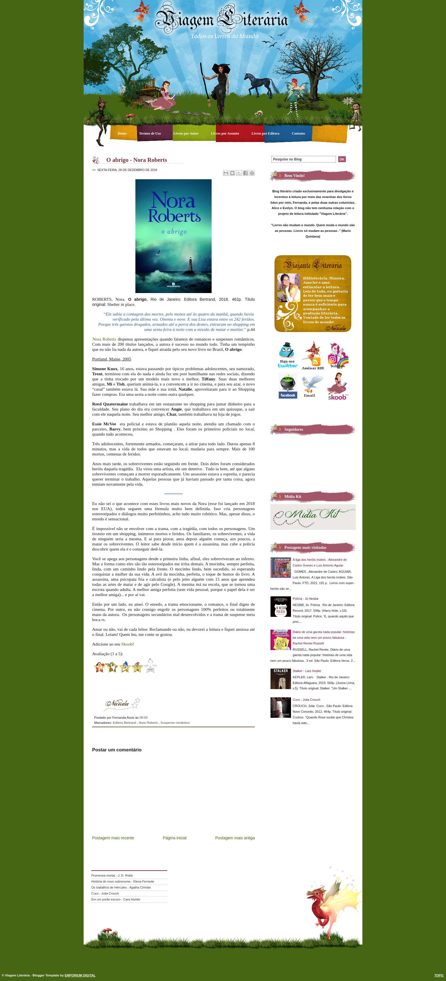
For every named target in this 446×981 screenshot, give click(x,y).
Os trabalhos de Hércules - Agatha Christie (121, 887)
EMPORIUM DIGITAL (80, 975)
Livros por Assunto (225, 133)
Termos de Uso (150, 133)
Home (122, 133)
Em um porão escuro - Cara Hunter (115, 899)
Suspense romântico (175, 722)
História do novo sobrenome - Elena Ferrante (122, 881)
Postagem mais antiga (235, 838)
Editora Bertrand (125, 722)
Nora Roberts (104, 339)
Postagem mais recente (113, 838)
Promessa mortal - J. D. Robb (112, 875)
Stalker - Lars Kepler (307, 671)
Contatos (298, 133)
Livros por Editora (265, 133)
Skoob (127, 644)
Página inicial (175, 838)
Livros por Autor (186, 133)
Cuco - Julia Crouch (306, 699)
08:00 (143, 717)
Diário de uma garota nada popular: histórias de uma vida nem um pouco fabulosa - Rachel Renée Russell (324, 637)
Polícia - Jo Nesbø (305, 598)
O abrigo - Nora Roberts (136, 160)
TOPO (439, 975)
